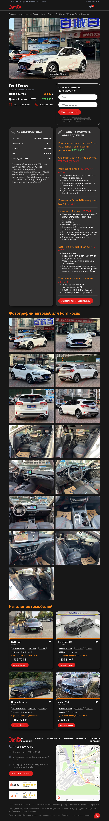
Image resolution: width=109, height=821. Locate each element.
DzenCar (13, 14)
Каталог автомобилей (29, 14)
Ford (43, 14)
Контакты (81, 738)
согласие (65, 121)
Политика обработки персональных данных (28, 815)
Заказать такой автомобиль (75, 300)
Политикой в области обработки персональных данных (76, 118)
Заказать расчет (69, 112)
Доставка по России (95, 739)
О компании (26, 739)
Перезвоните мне (21, 773)
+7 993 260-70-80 (92, 1)
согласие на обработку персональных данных (70, 815)
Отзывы (68, 738)
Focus (50, 14)
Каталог (39, 738)
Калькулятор (54, 738)
